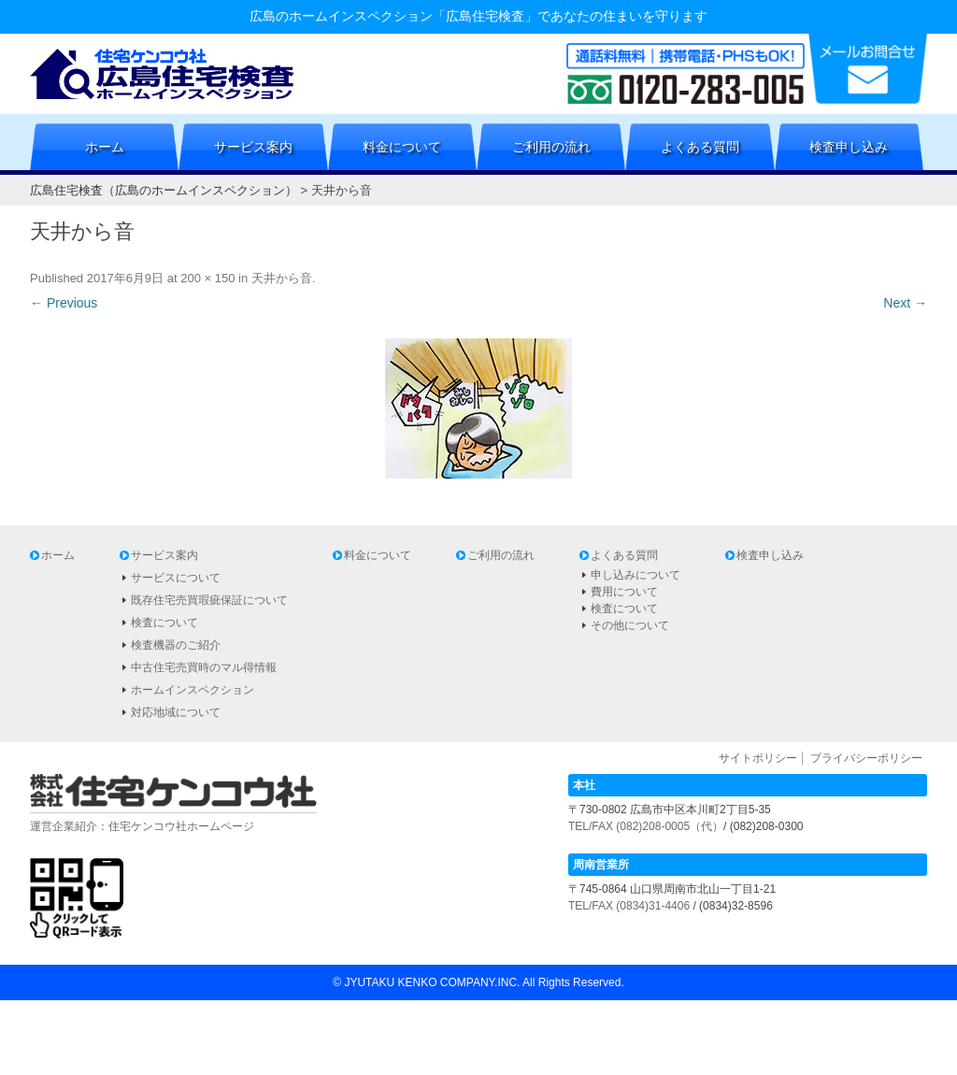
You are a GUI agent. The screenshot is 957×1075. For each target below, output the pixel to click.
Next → (905, 302)
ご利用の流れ (551, 146)
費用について (624, 591)
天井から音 (281, 278)
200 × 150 (207, 278)
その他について (630, 625)
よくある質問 (700, 146)
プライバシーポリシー (866, 758)
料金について (402, 146)
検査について (164, 622)
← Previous (63, 302)
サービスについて (176, 577)
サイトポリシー (758, 758)
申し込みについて (635, 574)
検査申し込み (848, 146)
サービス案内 (253, 146)
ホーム (104, 146)
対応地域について (176, 712)
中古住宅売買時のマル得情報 (204, 667)
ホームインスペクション (192, 689)
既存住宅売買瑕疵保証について (209, 600)
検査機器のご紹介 (176, 645)
